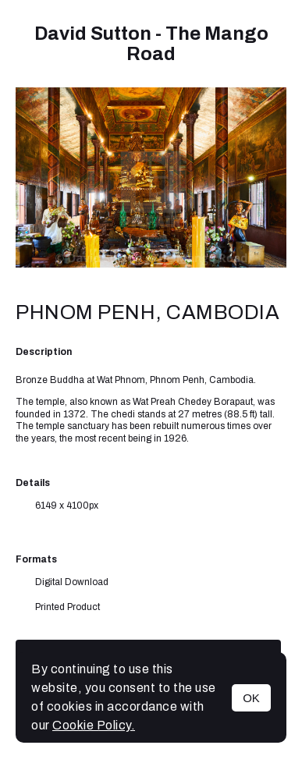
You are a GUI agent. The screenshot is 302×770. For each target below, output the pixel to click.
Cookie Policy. (93, 725)
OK (251, 697)
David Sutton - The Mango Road (151, 43)
